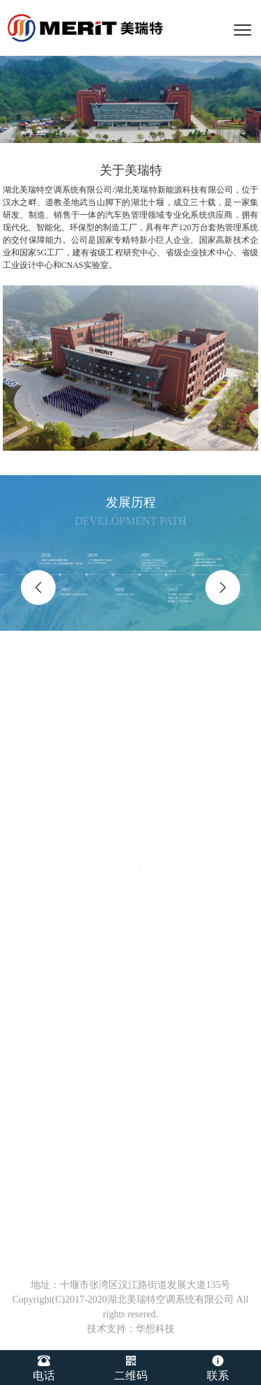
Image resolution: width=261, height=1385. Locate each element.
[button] (38, 587)
